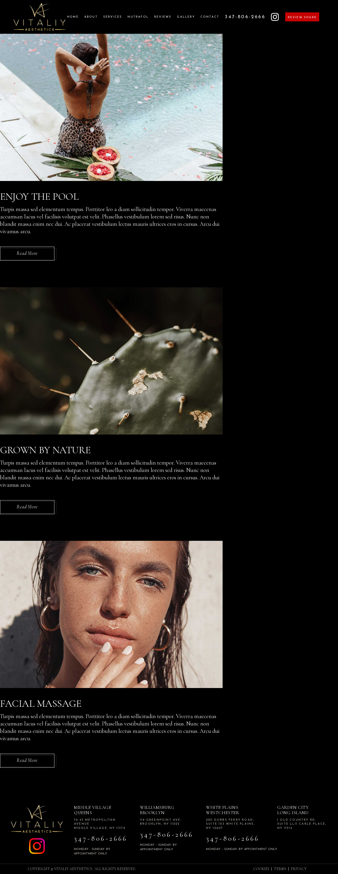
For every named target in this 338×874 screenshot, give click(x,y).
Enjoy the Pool (39, 196)
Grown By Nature (45, 450)
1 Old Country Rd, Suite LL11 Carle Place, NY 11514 (302, 824)
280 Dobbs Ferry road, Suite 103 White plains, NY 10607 (230, 824)
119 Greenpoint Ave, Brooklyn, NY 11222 (161, 822)
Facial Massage (41, 704)
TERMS (280, 869)
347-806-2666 (101, 838)
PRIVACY (299, 869)
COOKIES (261, 869)
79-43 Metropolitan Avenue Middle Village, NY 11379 (99, 824)
